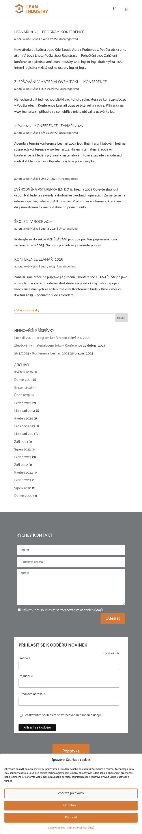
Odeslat (112, 618)
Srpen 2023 (22, 449)
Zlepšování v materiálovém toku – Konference (60, 82)
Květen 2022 (23, 473)
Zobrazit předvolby (71, 793)
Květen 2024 (23, 419)
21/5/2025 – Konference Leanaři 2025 (48, 126)
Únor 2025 (22, 395)
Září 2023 (21, 442)
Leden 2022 (22, 480)
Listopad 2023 (24, 434)
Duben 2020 (23, 496)
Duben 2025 (23, 380)
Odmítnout (71, 805)
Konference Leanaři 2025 (38, 259)
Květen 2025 (23, 372)
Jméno (24, 658)
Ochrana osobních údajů (80, 828)
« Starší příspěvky (26, 310)
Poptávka (71, 751)
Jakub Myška (30, 39)
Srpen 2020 (22, 488)
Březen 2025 (23, 388)
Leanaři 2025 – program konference (49, 32)
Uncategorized (68, 39)
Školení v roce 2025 (33, 221)
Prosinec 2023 (24, 426)
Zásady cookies (56, 828)
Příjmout (71, 817)
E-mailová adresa (32, 694)
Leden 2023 (22, 457)
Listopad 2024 (24, 411)
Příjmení (26, 676)
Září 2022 (21, 465)
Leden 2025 (22, 403)
